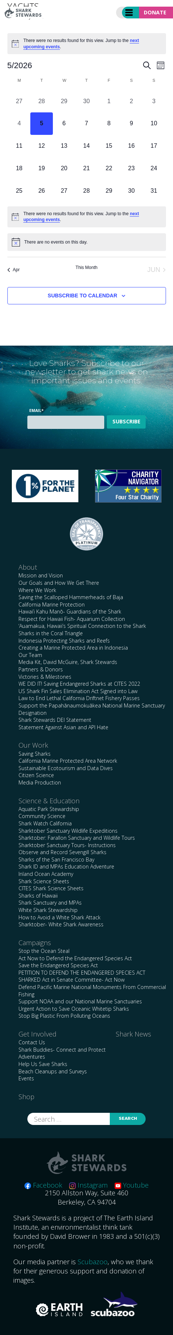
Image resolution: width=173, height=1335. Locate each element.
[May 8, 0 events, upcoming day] (109, 123)
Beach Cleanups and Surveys (52, 1071)
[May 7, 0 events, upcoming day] (86, 123)
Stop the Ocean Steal (43, 950)
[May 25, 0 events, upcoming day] (19, 190)
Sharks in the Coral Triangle (50, 633)
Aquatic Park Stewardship (48, 808)
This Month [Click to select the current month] (86, 267)
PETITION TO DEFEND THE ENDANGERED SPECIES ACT (81, 972)
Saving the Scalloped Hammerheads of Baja (70, 597)
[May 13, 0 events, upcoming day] (64, 146)
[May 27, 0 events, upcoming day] (64, 190)
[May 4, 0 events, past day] (19, 123)
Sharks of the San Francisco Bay (56, 859)
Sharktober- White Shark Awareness (61, 924)
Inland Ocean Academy (45, 873)
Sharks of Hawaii (38, 895)
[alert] (86, 43)
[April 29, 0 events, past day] (64, 101)
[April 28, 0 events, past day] (41, 101)
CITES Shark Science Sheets (51, 888)
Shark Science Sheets (43, 881)
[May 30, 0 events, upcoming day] (131, 190)
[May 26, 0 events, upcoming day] (41, 190)
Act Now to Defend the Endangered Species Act (75, 958)
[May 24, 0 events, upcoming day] (154, 168)
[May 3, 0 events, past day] (154, 101)
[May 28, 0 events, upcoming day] (86, 190)
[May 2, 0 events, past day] (131, 101)
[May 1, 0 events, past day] (109, 101)
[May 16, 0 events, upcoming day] (131, 146)
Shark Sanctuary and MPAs (50, 902)
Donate (155, 12)
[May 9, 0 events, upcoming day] (131, 123)
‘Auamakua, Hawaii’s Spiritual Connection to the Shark (82, 625)
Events (26, 1078)
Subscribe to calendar (82, 295)
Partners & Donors (40, 669)
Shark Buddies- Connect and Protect (62, 1049)
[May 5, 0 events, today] (41, 123)
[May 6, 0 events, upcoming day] (64, 123)
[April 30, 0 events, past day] (86, 101)
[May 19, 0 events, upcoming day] (41, 168)
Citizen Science (36, 775)
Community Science (41, 815)
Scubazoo (93, 1261)
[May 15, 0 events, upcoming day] (109, 146)
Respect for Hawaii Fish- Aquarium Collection (71, 618)
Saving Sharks (34, 753)
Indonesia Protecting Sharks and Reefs (64, 640)
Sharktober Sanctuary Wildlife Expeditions (68, 830)
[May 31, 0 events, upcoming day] (154, 190)
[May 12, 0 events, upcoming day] (41, 146)
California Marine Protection (51, 604)
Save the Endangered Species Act (58, 965)
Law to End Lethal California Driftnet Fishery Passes (79, 698)
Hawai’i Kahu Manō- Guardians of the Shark (69, 611)
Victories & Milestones (44, 676)
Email (36, 410)
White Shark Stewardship (48, 909)
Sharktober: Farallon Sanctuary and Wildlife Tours (76, 837)
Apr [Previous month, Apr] (13, 269)
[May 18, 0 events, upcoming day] (19, 168)
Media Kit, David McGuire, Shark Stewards (67, 661)
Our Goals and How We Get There (58, 582)
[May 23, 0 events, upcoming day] (131, 168)
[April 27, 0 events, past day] (19, 101)
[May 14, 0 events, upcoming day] (86, 146)
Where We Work (37, 590)
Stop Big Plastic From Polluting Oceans (64, 1015)
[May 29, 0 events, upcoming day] (109, 190)
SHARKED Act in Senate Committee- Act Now (71, 979)
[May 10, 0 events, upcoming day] (154, 123)
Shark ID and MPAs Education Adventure (66, 866)
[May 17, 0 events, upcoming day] (154, 146)
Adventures (31, 1056)
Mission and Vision (40, 575)
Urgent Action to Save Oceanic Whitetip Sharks (73, 1008)
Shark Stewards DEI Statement (54, 719)
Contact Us (31, 1042)
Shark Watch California (45, 823)
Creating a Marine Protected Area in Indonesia (73, 647)
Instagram (88, 1185)
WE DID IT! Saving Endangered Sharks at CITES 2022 (79, 683)
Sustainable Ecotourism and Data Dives (65, 768)
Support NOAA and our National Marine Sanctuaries (80, 1001)
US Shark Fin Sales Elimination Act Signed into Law (78, 691)
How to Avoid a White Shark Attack (59, 917)
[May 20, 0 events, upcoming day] (64, 168)
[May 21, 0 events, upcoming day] (86, 168)
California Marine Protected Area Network (67, 760)
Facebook (43, 1185)
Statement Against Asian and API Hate (63, 727)
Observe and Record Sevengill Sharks (62, 852)
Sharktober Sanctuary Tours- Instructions (67, 845)
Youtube (132, 1185)
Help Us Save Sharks (42, 1063)
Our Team (30, 654)
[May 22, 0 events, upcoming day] (109, 168)
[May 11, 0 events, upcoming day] (19, 146)
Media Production (39, 782)
